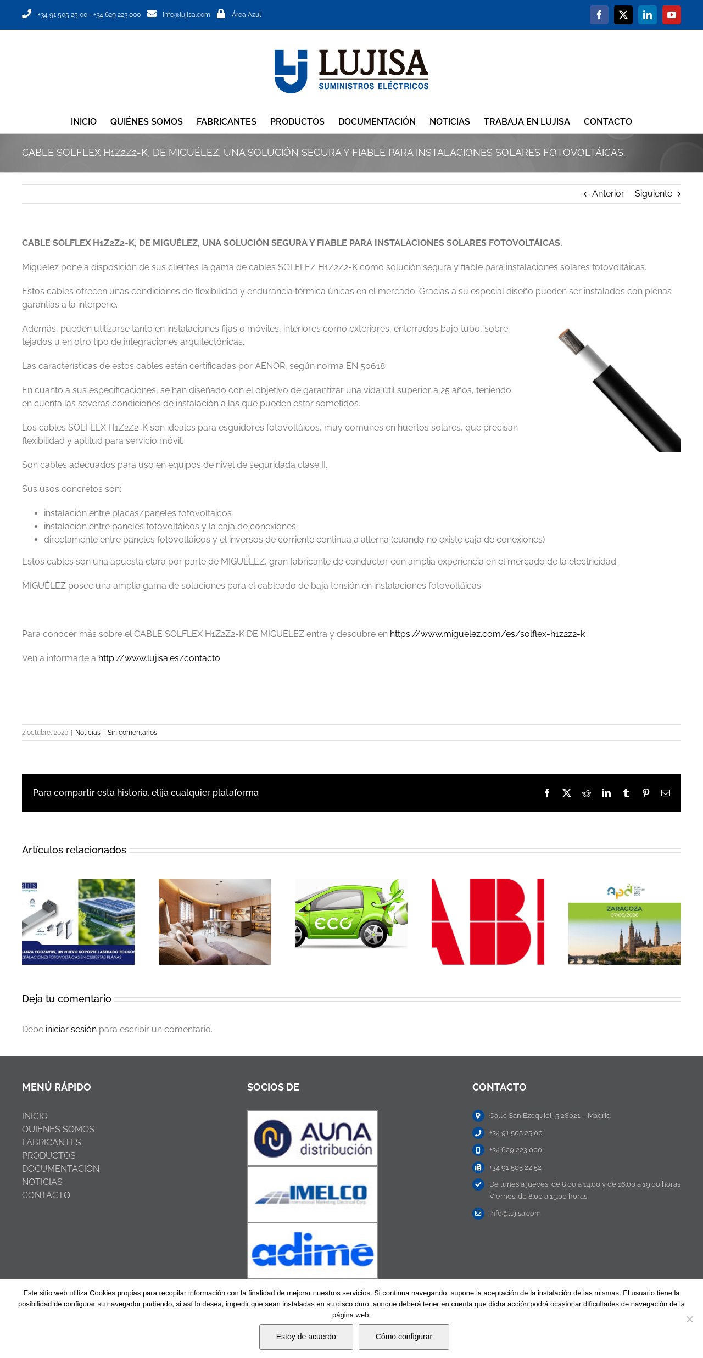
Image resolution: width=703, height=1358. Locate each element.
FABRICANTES (51, 1142)
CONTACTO (46, 1195)
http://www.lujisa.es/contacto (159, 658)
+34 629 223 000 (117, 15)
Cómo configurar (404, 1336)
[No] (689, 1319)
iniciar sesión (72, 1029)
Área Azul (246, 15)
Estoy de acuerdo (306, 1336)
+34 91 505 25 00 (62, 15)
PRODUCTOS (49, 1155)
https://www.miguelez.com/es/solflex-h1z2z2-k (487, 634)
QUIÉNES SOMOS (58, 1129)
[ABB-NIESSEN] (312, 1115)
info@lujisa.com (186, 15)
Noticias (88, 732)
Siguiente (653, 193)
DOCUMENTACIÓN (60, 1169)
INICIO (35, 1116)
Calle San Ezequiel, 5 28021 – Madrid (550, 1115)
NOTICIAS (42, 1182)
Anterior (608, 193)
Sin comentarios (132, 732)
